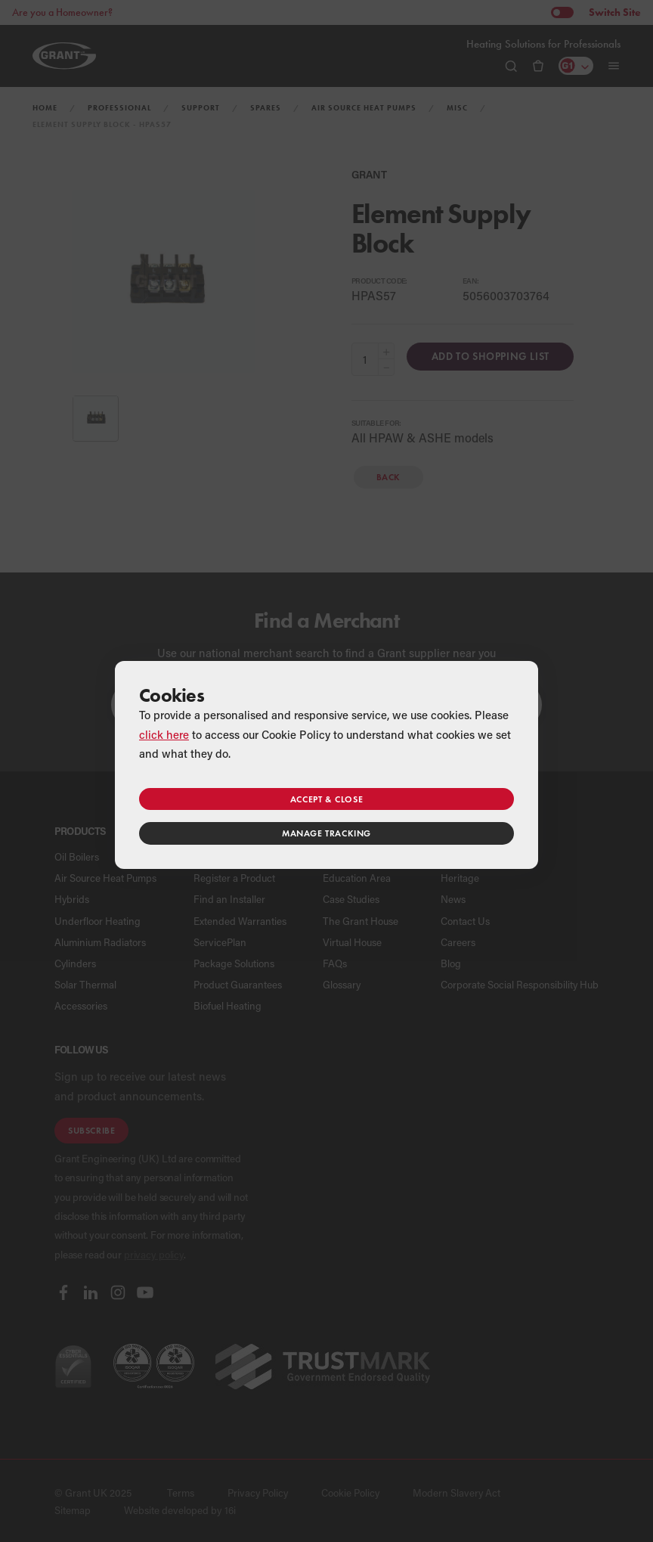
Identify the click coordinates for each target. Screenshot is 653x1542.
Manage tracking (326, 833)
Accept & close (326, 799)
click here (164, 734)
